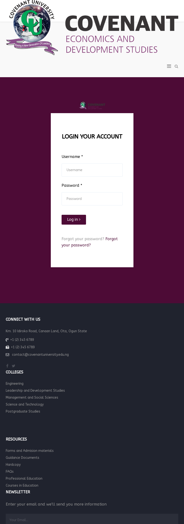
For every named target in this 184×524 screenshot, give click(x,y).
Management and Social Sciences (32, 398)
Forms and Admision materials (30, 451)
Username (72, 156)
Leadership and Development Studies (35, 391)
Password (72, 185)
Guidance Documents (22, 458)
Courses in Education (22, 485)
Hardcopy (13, 465)
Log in (73, 219)
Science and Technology (25, 404)
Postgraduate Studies (23, 411)
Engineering (14, 384)
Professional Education (24, 479)
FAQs (10, 472)
